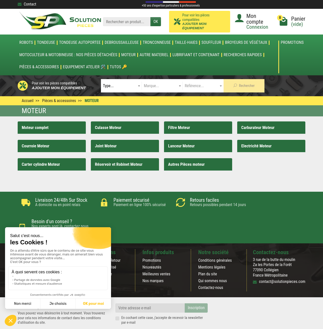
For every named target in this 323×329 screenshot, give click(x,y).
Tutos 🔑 (118, 67)
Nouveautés (151, 250)
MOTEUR (128, 55)
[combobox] (121, 85)
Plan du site (207, 257)
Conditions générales (215, 243)
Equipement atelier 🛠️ (84, 67)
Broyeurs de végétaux (246, 43)
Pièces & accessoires (39, 67)
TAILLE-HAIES (186, 43)
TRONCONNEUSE (157, 43)
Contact (27, 4)
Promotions (292, 43)
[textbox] (121, 85)
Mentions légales (212, 250)
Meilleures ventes (156, 257)
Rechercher (244, 86)
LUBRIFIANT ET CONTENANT (196, 55)
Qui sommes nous (212, 263)
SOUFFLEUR (211, 43)
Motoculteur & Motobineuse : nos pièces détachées (68, 55)
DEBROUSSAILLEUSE (122, 43)
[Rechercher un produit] (126, 21)
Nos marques (153, 263)
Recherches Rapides (243, 55)
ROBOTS (26, 43)
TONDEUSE (46, 43)
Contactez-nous (210, 270)
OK (155, 21)
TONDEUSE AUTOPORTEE (80, 43)
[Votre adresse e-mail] (150, 291)
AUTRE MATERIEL (154, 55)
